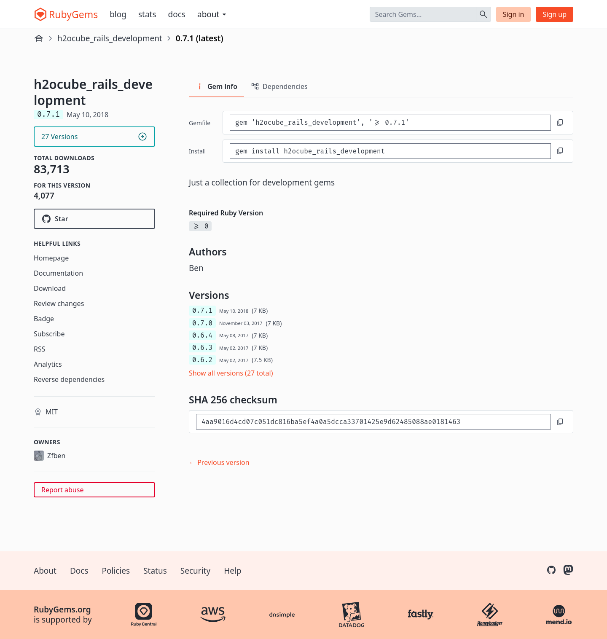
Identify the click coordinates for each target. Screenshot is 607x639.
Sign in (513, 14)
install (197, 151)
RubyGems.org (62, 609)
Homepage (51, 258)
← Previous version (219, 462)
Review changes (59, 303)
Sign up (555, 14)
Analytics (48, 364)
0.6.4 (202, 335)
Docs (176, 14)
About (45, 570)
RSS (40, 349)
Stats (147, 14)
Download (50, 288)
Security (195, 570)
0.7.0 (202, 323)
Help (232, 570)
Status (155, 570)
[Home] (39, 38)
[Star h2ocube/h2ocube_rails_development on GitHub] (94, 218)
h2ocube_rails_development (109, 38)
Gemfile (199, 123)
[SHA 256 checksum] (373, 422)
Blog (118, 14)
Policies (116, 570)
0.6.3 (202, 347)
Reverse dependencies (69, 379)
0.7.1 (202, 310)
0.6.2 (202, 359)
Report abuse (62, 489)
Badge (44, 318)
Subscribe (49, 333)
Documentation (58, 273)
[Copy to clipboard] (560, 123)
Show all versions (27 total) (231, 373)
